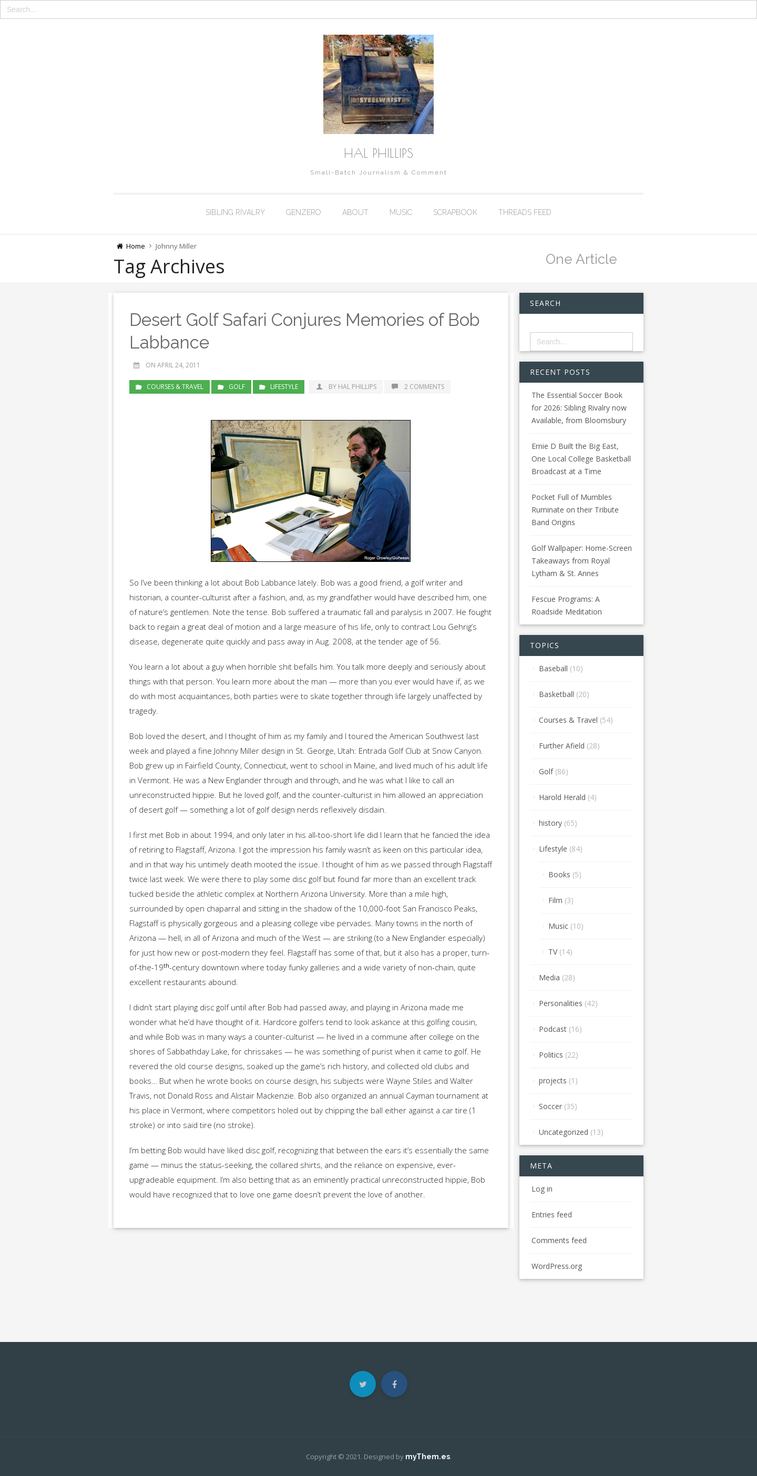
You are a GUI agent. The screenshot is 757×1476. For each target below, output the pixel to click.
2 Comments (417, 386)
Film (555, 900)
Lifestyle (284, 386)
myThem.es (427, 1456)
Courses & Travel (175, 386)
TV (552, 952)
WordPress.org (556, 1266)
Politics (551, 1055)
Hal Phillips (378, 153)
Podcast (553, 1029)
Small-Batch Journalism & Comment (378, 172)
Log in (542, 1189)
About (355, 212)
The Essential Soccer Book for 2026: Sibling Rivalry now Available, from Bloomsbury (579, 407)
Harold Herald (562, 797)
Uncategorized (563, 1132)
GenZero (303, 212)
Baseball (553, 668)
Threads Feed (524, 212)
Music (401, 212)
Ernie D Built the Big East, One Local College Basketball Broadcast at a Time (581, 458)
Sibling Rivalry (235, 212)
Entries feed (551, 1214)
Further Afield (562, 746)
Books (559, 874)
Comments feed (559, 1240)
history (550, 823)
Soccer (550, 1106)
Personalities (560, 1003)
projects (553, 1080)
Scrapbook (455, 212)
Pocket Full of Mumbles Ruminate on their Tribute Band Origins (575, 509)
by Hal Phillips (345, 386)
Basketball (556, 694)
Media (549, 977)
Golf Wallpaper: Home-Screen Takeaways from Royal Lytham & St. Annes (581, 560)
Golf (237, 386)
